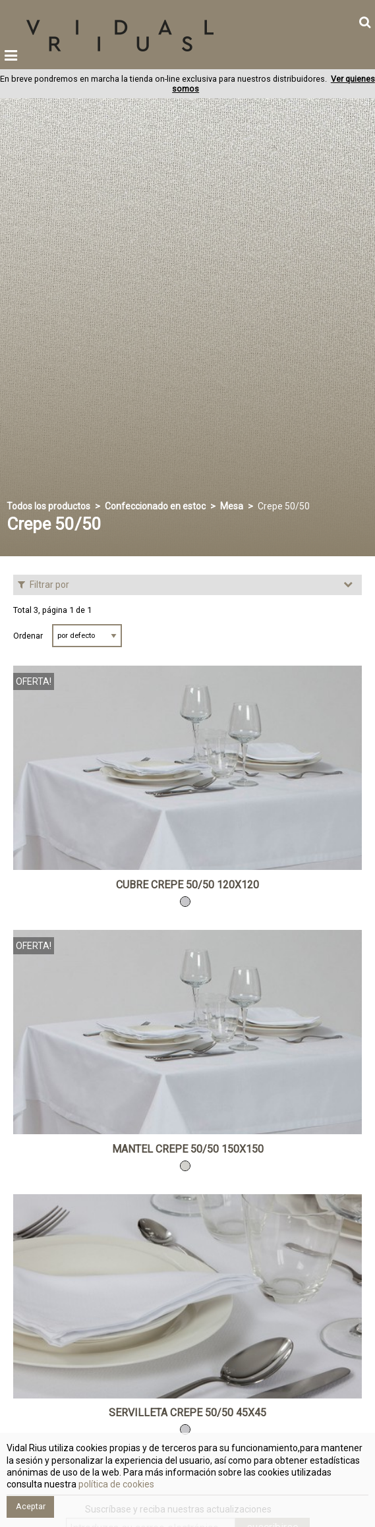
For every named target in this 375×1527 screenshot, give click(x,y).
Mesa (231, 506)
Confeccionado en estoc (155, 506)
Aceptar (30, 1506)
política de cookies (115, 1484)
